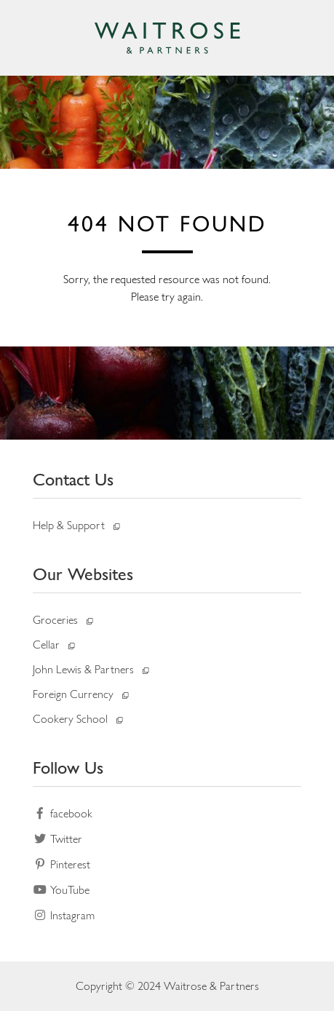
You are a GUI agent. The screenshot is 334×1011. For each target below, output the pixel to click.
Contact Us (73, 479)
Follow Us (68, 767)
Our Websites (83, 573)
